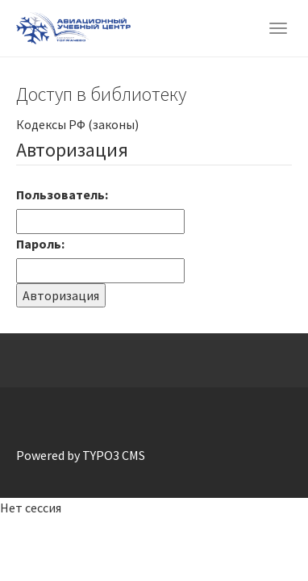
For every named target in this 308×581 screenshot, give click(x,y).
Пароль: (40, 244)
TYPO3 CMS (113, 455)
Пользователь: (62, 194)
